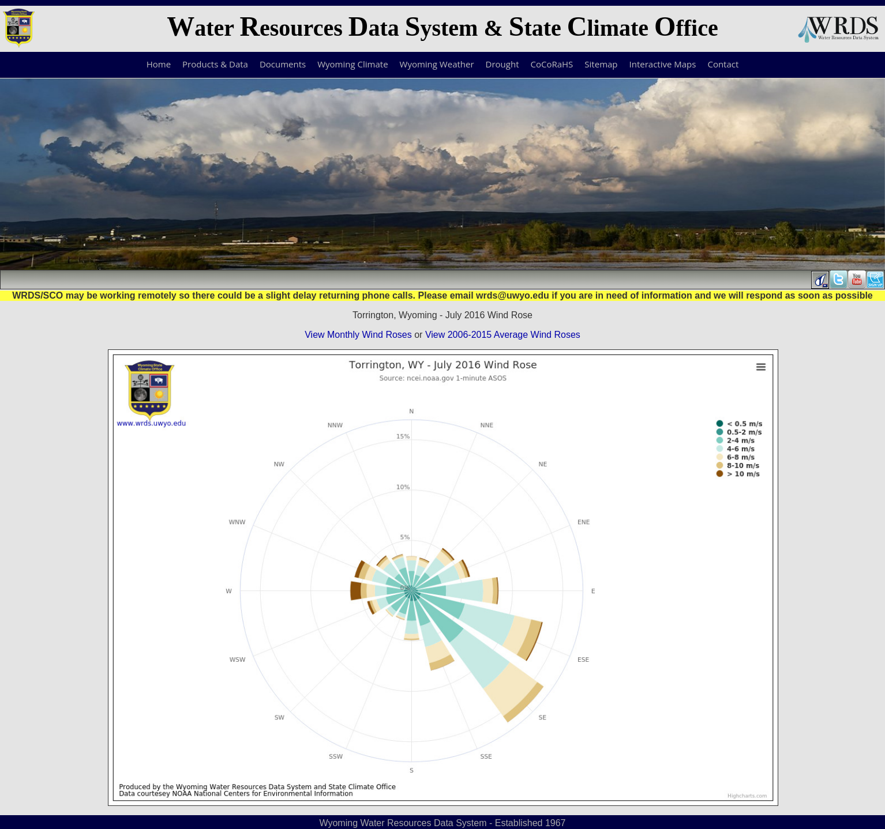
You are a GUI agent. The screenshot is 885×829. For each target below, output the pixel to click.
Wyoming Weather (437, 64)
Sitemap (600, 64)
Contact (722, 64)
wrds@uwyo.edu (512, 295)
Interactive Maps (662, 64)
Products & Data (215, 64)
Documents (283, 64)
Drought (502, 64)
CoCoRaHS (552, 64)
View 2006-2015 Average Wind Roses (502, 335)
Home (159, 64)
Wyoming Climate (352, 64)
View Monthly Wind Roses (358, 335)
